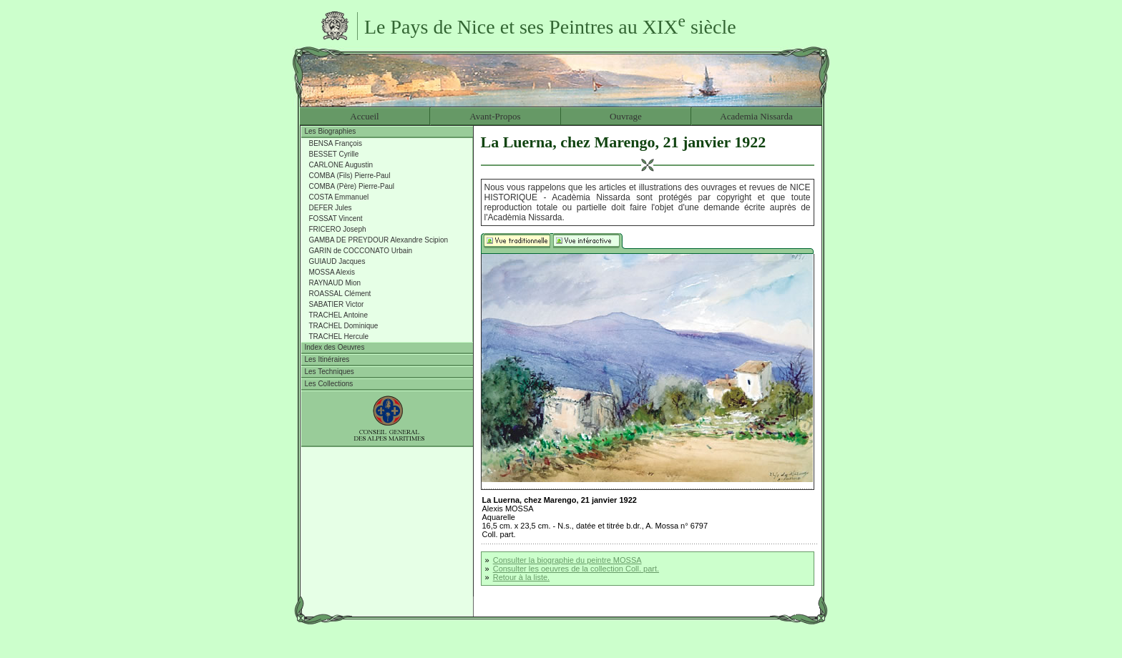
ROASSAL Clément (340, 294)
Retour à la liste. (521, 577)
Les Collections (329, 384)
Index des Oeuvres (335, 347)
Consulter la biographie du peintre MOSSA (567, 560)
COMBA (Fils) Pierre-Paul (350, 176)
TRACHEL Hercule (339, 336)
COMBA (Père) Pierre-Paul (351, 186)
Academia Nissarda (756, 116)
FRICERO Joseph (337, 229)
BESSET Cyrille (334, 154)
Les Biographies (330, 131)
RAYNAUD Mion (335, 283)
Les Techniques (329, 371)
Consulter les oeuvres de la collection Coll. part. (576, 568)
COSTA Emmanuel (339, 197)
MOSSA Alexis (332, 272)
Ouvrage (626, 116)
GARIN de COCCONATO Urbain (361, 251)
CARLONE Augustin (341, 165)
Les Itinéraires (327, 359)
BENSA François (335, 143)
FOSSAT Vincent (336, 218)
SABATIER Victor (336, 304)
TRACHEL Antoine (338, 315)
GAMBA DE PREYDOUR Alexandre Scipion (379, 240)
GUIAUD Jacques (337, 261)
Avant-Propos (494, 116)
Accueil (364, 116)
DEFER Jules (330, 208)
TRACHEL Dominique (344, 326)
